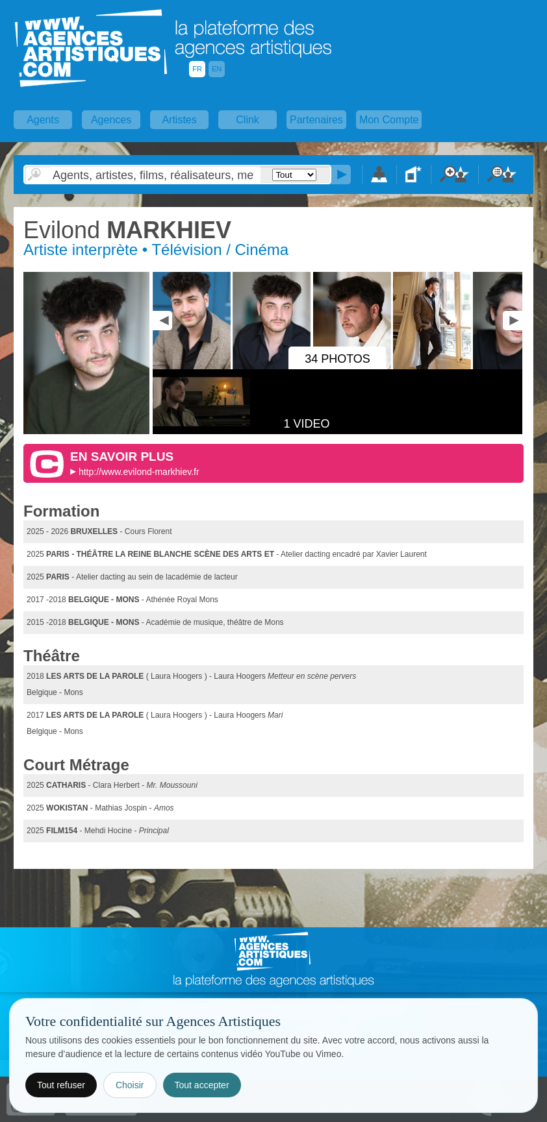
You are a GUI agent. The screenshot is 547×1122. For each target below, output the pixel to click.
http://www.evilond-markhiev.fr (139, 472)
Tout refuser (61, 1085)
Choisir (130, 1085)
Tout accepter (202, 1085)
